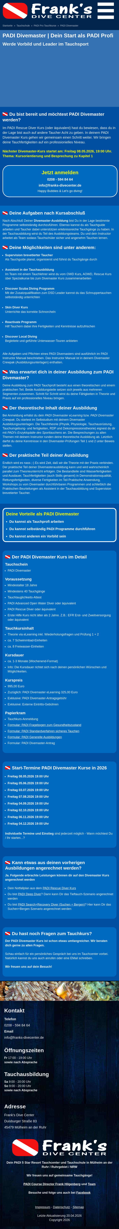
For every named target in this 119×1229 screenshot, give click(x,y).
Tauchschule (23, 25)
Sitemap (78, 1207)
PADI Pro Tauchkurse (45, 25)
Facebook (83, 1192)
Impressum (42, 1207)
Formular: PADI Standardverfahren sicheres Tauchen (43, 731)
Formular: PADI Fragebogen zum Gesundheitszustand (44, 725)
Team (92, 1184)
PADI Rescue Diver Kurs (59, 888)
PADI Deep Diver (29, 894)
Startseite (8, 25)
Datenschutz (61, 1207)
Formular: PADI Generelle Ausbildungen (35, 737)
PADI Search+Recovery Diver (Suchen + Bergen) (51, 904)
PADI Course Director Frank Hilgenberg (52, 1184)
